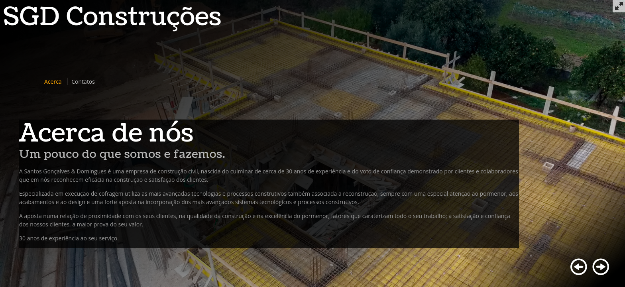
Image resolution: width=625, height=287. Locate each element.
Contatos (83, 81)
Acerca (53, 81)
